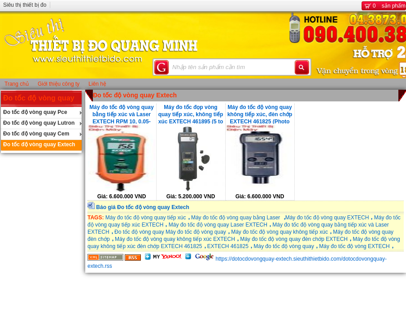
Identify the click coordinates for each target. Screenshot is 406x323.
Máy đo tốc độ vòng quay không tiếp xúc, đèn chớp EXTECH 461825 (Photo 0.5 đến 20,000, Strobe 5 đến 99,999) (259, 114)
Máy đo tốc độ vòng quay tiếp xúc (145, 217)
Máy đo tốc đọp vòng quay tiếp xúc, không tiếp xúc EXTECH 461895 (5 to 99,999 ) (190, 114)
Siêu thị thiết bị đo (24, 5)
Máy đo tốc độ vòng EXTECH (354, 246)
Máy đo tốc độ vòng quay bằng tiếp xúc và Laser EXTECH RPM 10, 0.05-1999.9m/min (121, 114)
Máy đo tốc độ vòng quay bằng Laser (236, 217)
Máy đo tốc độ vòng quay (283, 246)
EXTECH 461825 (228, 246)
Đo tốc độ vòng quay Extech (39, 144)
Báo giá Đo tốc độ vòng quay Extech (142, 207)
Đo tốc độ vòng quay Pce (35, 112)
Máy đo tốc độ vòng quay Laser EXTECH (218, 225)
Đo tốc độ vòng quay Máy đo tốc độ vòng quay (170, 232)
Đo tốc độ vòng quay (38, 98)
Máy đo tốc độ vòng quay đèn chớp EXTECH (294, 239)
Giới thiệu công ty (58, 84)
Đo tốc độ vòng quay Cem (36, 134)
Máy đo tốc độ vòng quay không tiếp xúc (279, 232)
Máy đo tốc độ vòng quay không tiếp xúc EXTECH (175, 239)
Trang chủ (16, 84)
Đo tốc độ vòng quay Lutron (38, 123)
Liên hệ (97, 84)
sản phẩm (384, 5)
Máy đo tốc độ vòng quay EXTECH (327, 217)
